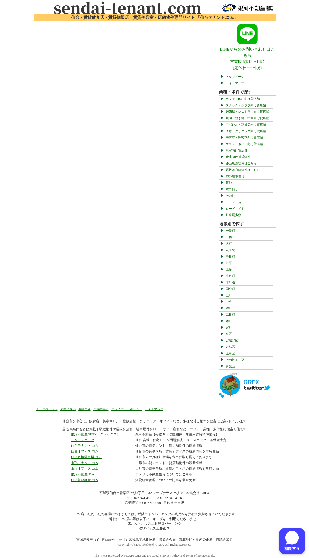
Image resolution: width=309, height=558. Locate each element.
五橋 (229, 237)
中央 (229, 302)
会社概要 (84, 409)
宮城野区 (232, 340)
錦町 (229, 308)
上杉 (229, 269)
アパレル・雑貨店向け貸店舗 (246, 124)
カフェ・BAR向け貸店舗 (243, 99)
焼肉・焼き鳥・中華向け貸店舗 (247, 118)
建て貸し (232, 189)
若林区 (230, 347)
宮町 (229, 327)
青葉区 (230, 366)
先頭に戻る (68, 409)
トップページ (235, 76)
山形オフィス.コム (84, 469)
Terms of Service (196, 555)
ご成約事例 (101, 409)
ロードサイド (235, 208)
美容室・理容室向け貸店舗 (244, 137)
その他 (230, 195)
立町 (229, 295)
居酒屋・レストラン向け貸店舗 (247, 112)
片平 (229, 263)
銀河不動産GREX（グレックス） (95, 434)
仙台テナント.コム (84, 446)
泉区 (229, 334)
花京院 (230, 250)
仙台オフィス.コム (84, 451)
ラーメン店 (233, 202)
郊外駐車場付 (235, 176)
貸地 (229, 183)
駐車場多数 (233, 215)
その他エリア (235, 360)
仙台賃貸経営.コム (84, 480)
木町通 (230, 282)
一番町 (230, 231)
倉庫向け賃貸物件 (238, 157)
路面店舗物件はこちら (241, 163)
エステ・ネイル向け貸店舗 (244, 144)
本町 (229, 321)
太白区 (230, 353)
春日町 (230, 256)
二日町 (230, 314)
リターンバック (82, 440)
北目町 (230, 276)
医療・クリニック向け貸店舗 (246, 131)
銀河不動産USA (82, 474)
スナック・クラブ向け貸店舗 (246, 105)
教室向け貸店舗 (236, 150)
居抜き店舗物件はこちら (243, 170)
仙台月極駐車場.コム (86, 457)
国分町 (230, 289)
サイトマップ (235, 83)
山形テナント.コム (84, 463)
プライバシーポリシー (126, 409)
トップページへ (47, 409)
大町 (229, 243)
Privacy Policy (171, 555)
